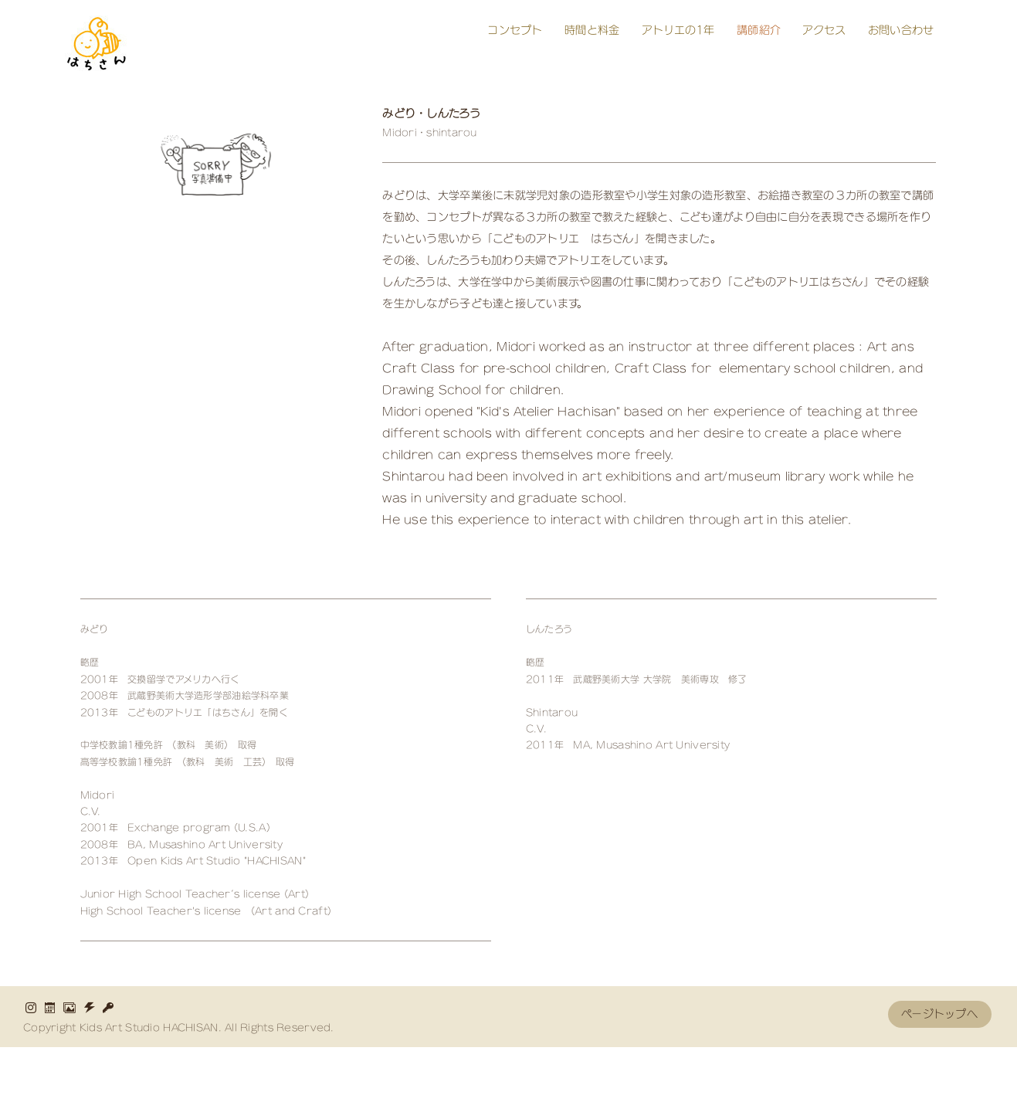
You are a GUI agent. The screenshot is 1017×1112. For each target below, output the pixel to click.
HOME (95, 1079)
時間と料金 (591, 30)
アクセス (824, 30)
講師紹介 (759, 30)
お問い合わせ (901, 30)
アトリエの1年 (678, 30)
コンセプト (514, 30)
